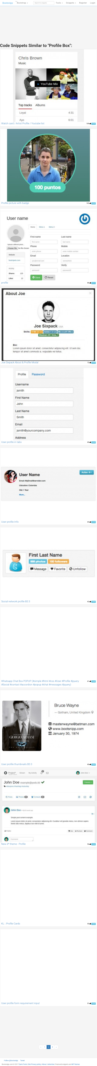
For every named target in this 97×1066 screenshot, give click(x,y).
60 (89, 764)
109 (88, 123)
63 (89, 522)
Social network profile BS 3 (15, 601)
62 (89, 602)
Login (92, 3)
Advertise (51, 1064)
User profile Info (10, 521)
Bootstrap (22, 2)
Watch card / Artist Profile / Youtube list (22, 123)
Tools (59, 3)
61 (89, 681)
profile (4, 282)
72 (89, 362)
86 (89, 283)
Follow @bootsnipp (11, 1060)
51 (89, 1003)
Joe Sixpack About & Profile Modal (19, 362)
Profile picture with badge (15, 203)
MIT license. (75, 1064)
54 (89, 844)
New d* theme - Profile (13, 844)
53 (89, 924)
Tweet (22, 1060)
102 (88, 203)
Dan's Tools (23, 1064)
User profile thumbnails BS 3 (16, 764)
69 (89, 442)
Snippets (71, 3)
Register (83, 3)
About (44, 1064)
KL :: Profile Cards (10, 923)
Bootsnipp (7, 3)
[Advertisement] (48, 22)
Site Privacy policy (34, 1064)
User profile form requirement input (20, 1003)
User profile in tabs (11, 442)
